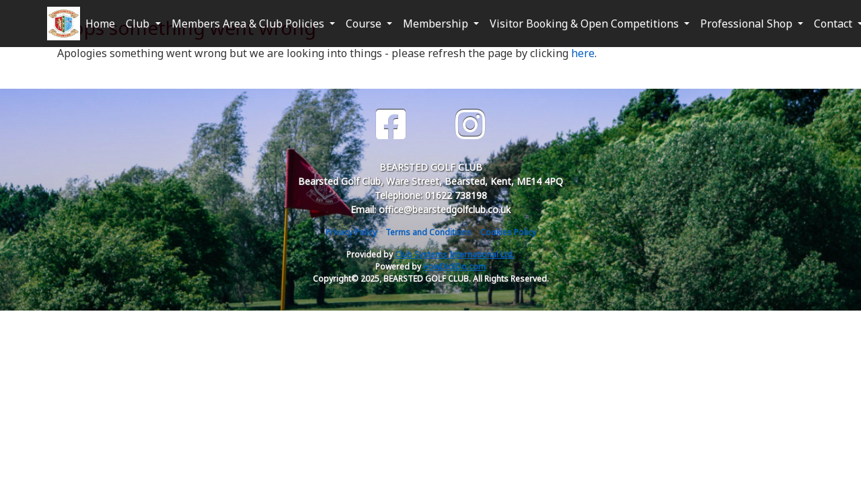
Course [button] (365, 23)
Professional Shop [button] (747, 23)
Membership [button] (437, 23)
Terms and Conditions (428, 232)
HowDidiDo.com (454, 266)
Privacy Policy (351, 232)
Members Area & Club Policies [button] (249, 23)
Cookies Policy (508, 232)
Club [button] (139, 23)
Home (100, 23)
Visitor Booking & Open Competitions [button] (585, 23)
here (583, 53)
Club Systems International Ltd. (455, 254)
